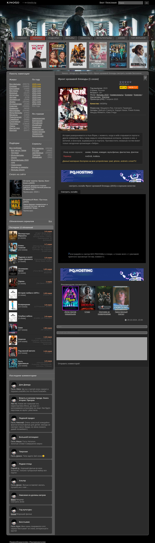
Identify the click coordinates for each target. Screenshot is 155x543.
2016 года (36, 104)
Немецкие (36, 127)
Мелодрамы (14, 110)
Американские (38, 118)
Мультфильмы (15, 113)
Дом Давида (25, 385)
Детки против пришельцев (70, 312)
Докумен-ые (14, 99)
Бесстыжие (24, 522)
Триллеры (13, 124)
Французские (38, 129)
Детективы (14, 95)
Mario (13, 499)
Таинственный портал (121, 312)
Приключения (15, 117)
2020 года (36, 95)
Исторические (15, 104)
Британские (37, 121)
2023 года (36, 88)
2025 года (36, 84)
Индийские (37, 125)
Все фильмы (15, 84)
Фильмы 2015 (102, 95)
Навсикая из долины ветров (32, 495)
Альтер (22, 481)
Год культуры (25, 510)
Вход (102, 2)
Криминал (13, 108)
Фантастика (95, 97)
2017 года (36, 102)
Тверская (23, 451)
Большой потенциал (28, 437)
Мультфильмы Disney (17, 156)
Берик (13, 514)
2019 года (36, 97)
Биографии (14, 88)
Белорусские (38, 136)
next (145, 55)
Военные (13, 93)
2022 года (36, 91)
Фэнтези (105, 97)
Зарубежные (37, 153)
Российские (37, 123)
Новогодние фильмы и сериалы (19, 166)
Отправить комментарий (69, 368)
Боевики (128, 95)
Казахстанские (38, 132)
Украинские (37, 134)
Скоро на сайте (17, 174)
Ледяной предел (27, 418)
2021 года (36, 93)
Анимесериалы (117, 95)
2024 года (36, 86)
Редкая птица (25, 464)
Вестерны (13, 91)
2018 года (36, 99)
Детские (13, 97)
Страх (87, 311)
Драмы (12, 102)
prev (9, 55)
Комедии (138, 95)
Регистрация (111, 2)
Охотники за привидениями (104, 312)
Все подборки (15, 148)
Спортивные (14, 121)
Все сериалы (38, 148)
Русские (35, 150)
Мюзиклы (13, 115)
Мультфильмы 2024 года (20, 161)
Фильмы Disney (18, 170)
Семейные (14, 119)
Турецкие (36, 155)
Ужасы (12, 126)
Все (50, 221)
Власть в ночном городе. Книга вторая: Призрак (34, 399)
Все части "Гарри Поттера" (18, 151)
